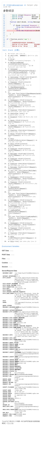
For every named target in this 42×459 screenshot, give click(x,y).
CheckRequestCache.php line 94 (20, 85)
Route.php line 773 (17, 132)
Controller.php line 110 (17, 75)
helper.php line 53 (17, 54)
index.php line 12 (29, 241)
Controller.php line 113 (19, 111)
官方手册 (10, 423)
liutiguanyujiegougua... (23, 60)
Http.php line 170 (15, 239)
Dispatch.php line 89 (16, 115)
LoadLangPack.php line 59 (17, 208)
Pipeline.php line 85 (18, 103)
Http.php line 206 (15, 142)
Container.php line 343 (17, 67)
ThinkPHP (5, 421)
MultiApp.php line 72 (18, 165)
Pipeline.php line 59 (16, 80)
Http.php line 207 (17, 234)
